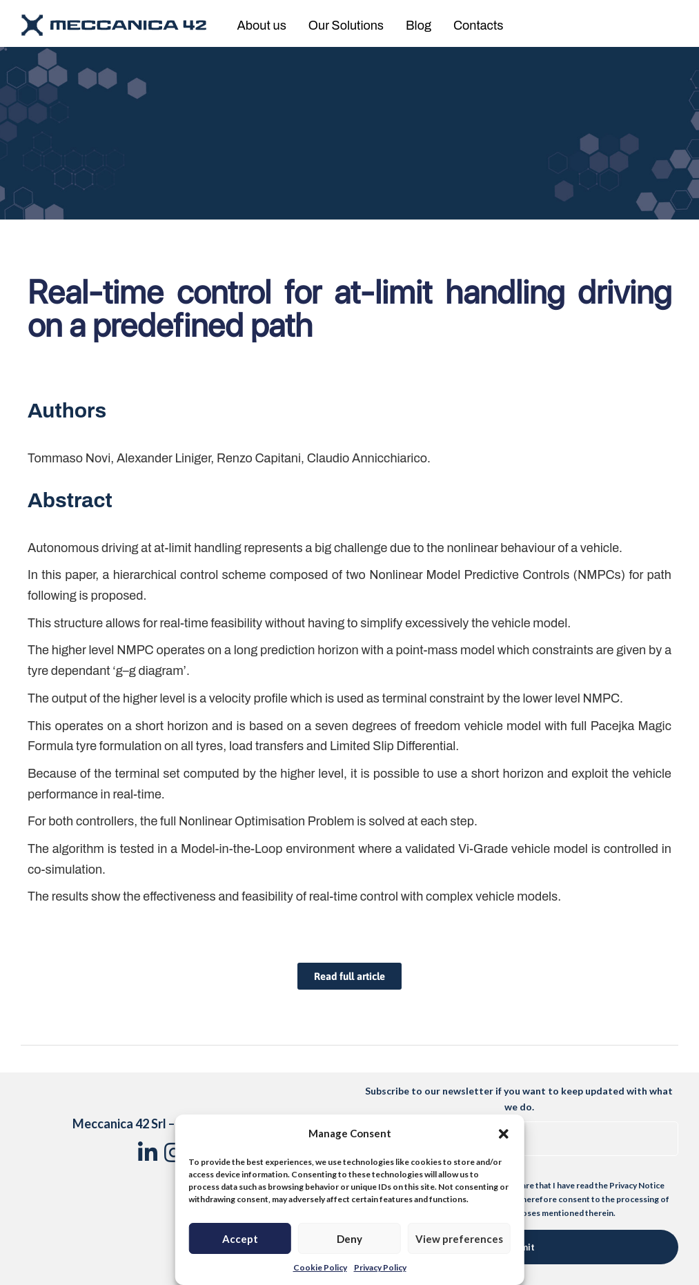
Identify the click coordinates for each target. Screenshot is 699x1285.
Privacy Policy (380, 1267)
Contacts (478, 25)
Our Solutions (346, 25)
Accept (240, 1239)
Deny (349, 1239)
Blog (418, 25)
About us (261, 25)
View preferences (459, 1239)
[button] (504, 1134)
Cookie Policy (320, 1267)
